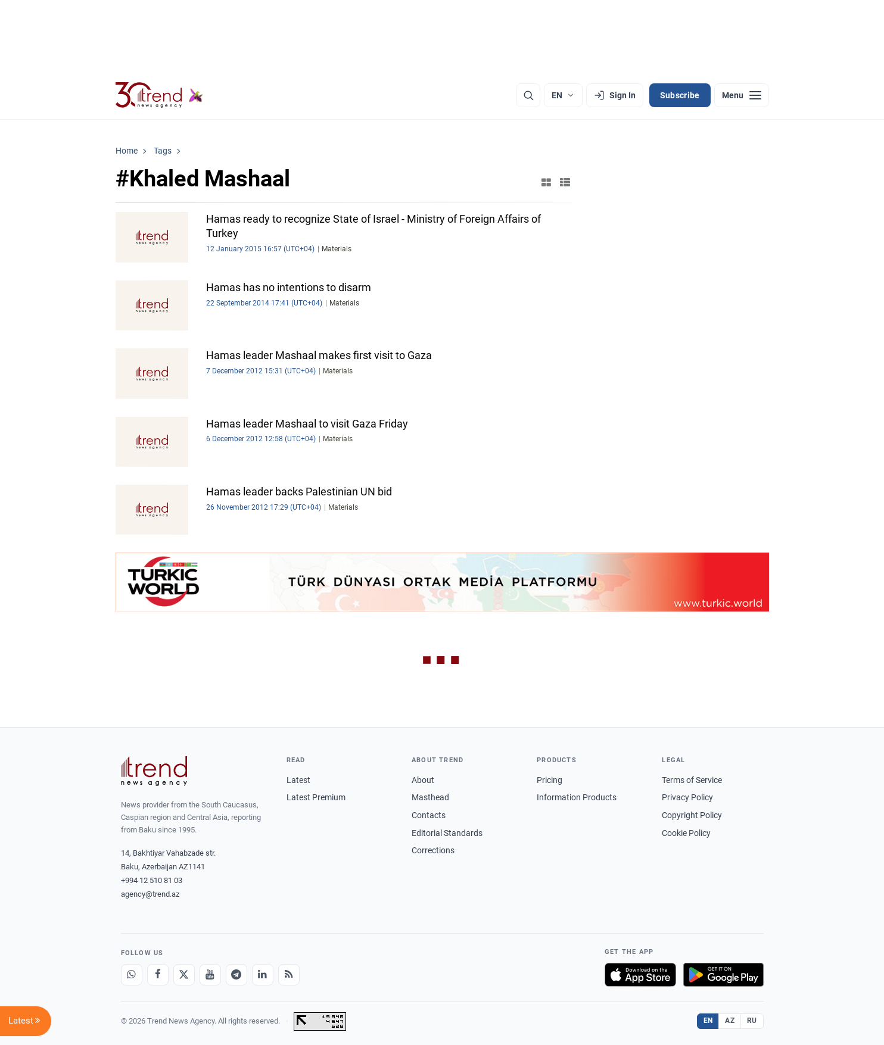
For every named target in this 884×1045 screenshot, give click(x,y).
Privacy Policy (687, 797)
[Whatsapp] (131, 974)
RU (752, 1020)
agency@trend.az (150, 894)
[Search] (528, 95)
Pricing (549, 780)
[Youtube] (210, 974)
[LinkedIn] (262, 974)
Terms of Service (692, 780)
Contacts (429, 815)
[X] (184, 974)
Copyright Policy (692, 815)
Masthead (430, 797)
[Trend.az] (160, 95)
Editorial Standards (447, 833)
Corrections (433, 850)
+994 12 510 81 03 (151, 880)
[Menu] (741, 95)
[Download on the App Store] (640, 975)
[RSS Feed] (289, 974)
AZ (729, 1020)
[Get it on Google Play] (723, 975)
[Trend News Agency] (154, 771)
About (423, 780)
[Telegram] (236, 974)
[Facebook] (158, 974)
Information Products (577, 797)
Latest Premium (316, 797)
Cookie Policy (686, 833)
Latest (298, 780)
